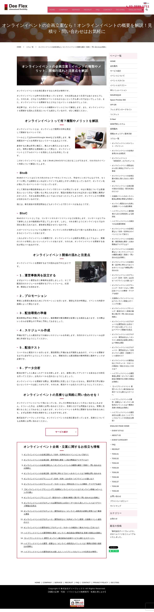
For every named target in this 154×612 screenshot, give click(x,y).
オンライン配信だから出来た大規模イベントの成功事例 (123, 205)
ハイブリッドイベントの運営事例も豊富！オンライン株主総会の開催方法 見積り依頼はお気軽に (63, 533)
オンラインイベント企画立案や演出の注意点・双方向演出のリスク (123, 188)
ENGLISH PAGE (134, 10)
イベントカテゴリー (118, 85)
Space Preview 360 (118, 100)
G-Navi (113, 119)
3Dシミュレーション (118, 90)
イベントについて (117, 76)
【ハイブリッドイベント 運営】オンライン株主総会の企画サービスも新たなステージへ (59, 538)
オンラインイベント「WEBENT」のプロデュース (123, 159)
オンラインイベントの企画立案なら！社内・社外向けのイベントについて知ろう (56, 455)
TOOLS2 (115, 458)
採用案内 (113, 129)
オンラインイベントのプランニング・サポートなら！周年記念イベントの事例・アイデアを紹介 (62, 484)
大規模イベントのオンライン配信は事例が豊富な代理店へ (123, 197)
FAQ (92, 10)
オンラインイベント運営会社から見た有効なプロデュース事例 (123, 168)
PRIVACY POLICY (100, 582)
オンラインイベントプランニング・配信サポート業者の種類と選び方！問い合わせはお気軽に (61, 498)
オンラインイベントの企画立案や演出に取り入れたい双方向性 (123, 178)
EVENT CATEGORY (120, 440)
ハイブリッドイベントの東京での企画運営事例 (123, 222)
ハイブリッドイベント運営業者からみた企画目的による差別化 (123, 214)
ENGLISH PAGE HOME (119, 426)
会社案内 (113, 66)
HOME (41, 10)
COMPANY (53, 10)
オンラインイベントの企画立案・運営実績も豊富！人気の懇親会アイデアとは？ (56, 460)
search (146, 10)
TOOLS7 (115, 482)
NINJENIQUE (115, 95)
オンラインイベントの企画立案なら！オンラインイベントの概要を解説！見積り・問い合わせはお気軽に (123, 253)
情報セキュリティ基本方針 (121, 134)
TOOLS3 (115, 463)
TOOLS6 (115, 477)
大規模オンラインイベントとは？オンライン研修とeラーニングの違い (123, 301)
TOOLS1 (115, 454)
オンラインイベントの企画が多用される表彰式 (123, 152)
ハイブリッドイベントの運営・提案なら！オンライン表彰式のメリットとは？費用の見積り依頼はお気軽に (123, 403)
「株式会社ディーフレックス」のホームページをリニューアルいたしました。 (122, 534)
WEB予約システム (117, 124)
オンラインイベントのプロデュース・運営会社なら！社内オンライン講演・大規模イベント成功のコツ (123, 351)
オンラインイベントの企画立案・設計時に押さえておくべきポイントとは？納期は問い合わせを (62, 473)
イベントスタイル (117, 80)
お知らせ (113, 519)
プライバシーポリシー (119, 501)
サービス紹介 (61, 432)
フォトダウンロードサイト (121, 109)
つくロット (114, 114)
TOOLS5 (115, 472)
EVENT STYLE (118, 431)
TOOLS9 (115, 491)
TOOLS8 (115, 486)
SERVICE (68, 10)
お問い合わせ (115, 496)
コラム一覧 (29, 47)
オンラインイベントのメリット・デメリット (123, 144)
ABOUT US (116, 435)
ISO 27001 (118, 10)
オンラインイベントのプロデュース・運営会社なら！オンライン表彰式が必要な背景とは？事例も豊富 (123, 338)
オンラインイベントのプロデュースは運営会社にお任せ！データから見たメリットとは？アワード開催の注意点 (123, 325)
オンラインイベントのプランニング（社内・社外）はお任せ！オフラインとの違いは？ (59, 479)
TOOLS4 (115, 468)
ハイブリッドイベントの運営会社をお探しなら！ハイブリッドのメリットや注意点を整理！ (61, 552)
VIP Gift (113, 105)
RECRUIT (81, 10)
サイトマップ (115, 506)
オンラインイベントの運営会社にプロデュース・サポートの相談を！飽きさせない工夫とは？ (61, 527)
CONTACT (104, 10)
